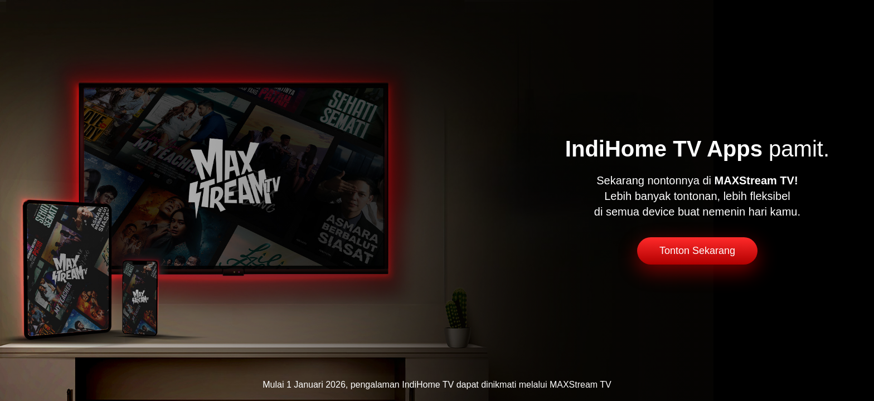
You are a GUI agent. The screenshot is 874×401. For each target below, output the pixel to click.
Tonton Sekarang (697, 250)
